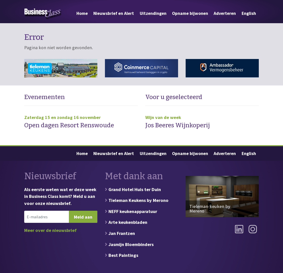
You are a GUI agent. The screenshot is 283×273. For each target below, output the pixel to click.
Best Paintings (123, 255)
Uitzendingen (153, 13)
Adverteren (225, 13)
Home (82, 13)
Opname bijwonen (190, 13)
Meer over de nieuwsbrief (50, 230)
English (249, 13)
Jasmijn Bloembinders (131, 244)
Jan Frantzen (121, 233)
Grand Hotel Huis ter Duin (134, 189)
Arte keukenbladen (127, 222)
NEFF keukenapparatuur (132, 211)
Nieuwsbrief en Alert (113, 13)
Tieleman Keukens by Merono (138, 200)
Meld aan (83, 217)
